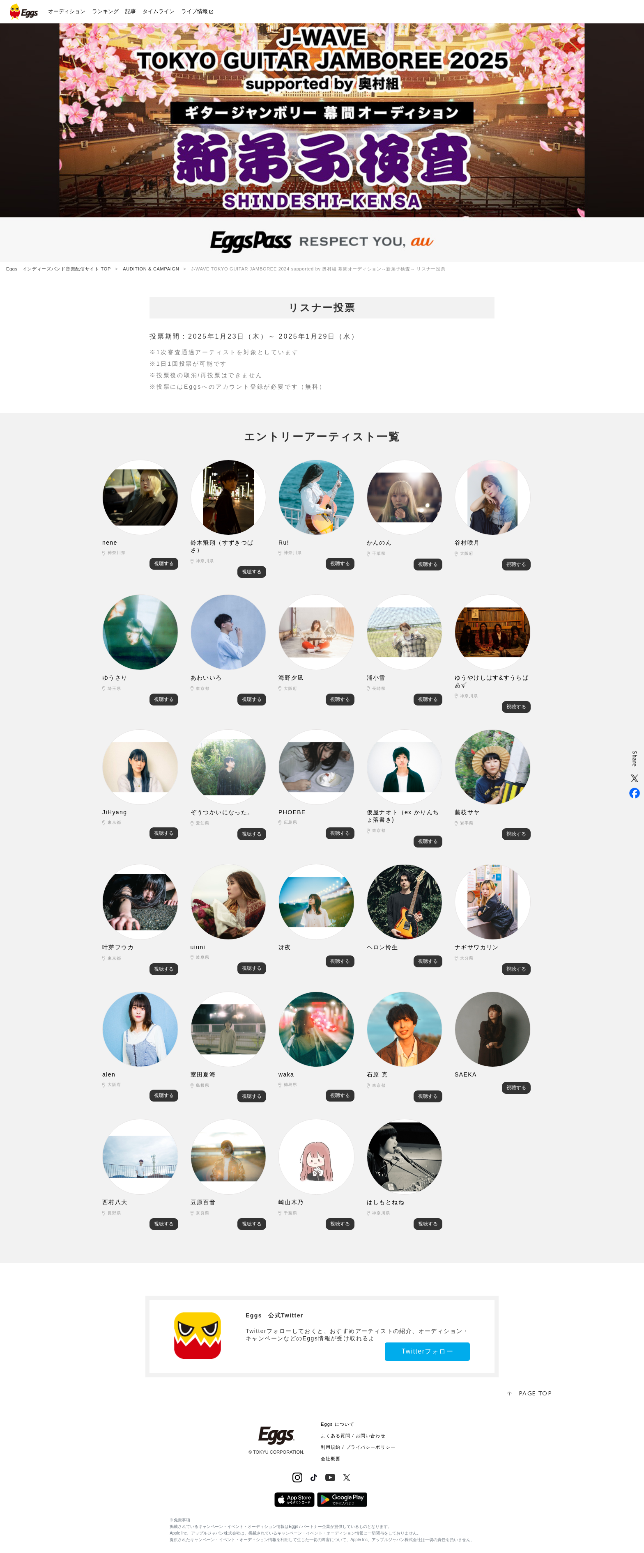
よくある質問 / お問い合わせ (353, 1435)
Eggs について (337, 1424)
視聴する (164, 564)
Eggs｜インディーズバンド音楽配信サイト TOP (58, 268)
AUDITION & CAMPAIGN (151, 268)
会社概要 (330, 1458)
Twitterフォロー (427, 1351)
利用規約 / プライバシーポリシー (358, 1447)
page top (535, 1393)
